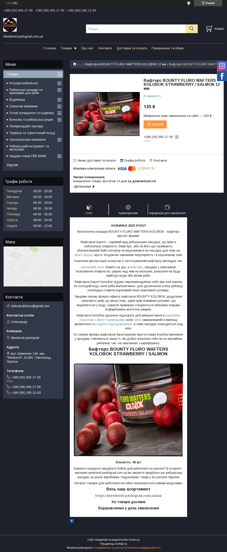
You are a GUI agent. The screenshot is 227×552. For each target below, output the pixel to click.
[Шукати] (192, 28)
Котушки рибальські (23, 83)
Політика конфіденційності (143, 547)
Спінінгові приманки (23, 106)
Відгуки (12, 165)
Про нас (87, 48)
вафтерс (136, 267)
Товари (66, 48)
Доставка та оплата (132, 48)
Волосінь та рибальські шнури (31, 119)
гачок (137, 320)
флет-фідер (83, 255)
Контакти (105, 48)
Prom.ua (134, 539)
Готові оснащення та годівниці (31, 113)
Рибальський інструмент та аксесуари (29, 147)
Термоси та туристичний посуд (32, 133)
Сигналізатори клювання (27, 139)
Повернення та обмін (168, 48)
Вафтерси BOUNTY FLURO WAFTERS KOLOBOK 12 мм (125, 64)
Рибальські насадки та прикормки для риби (25, 91)
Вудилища (17, 99)
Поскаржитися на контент (109, 547)
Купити (157, 124)
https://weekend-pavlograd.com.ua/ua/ (128, 496)
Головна (49, 48)
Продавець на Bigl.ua (113, 543)
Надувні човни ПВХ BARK (27, 156)
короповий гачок (92, 267)
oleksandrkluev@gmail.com (30, 306)
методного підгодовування (112, 324)
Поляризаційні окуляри (26, 126)
